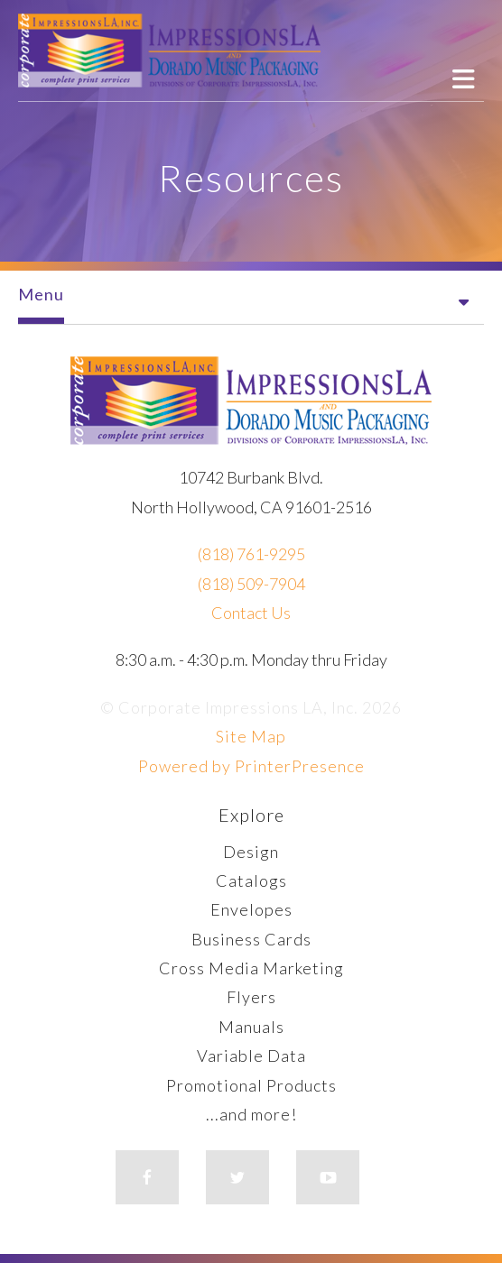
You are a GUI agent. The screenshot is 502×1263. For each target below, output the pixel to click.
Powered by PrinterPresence (251, 766)
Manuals (251, 1027)
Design (251, 852)
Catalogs (251, 880)
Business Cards (251, 939)
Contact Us (251, 612)
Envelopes (251, 909)
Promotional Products (251, 1085)
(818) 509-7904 (251, 584)
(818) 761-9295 (251, 554)
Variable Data (251, 1055)
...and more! (251, 1114)
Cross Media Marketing (251, 968)
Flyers (251, 997)
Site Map (251, 736)
